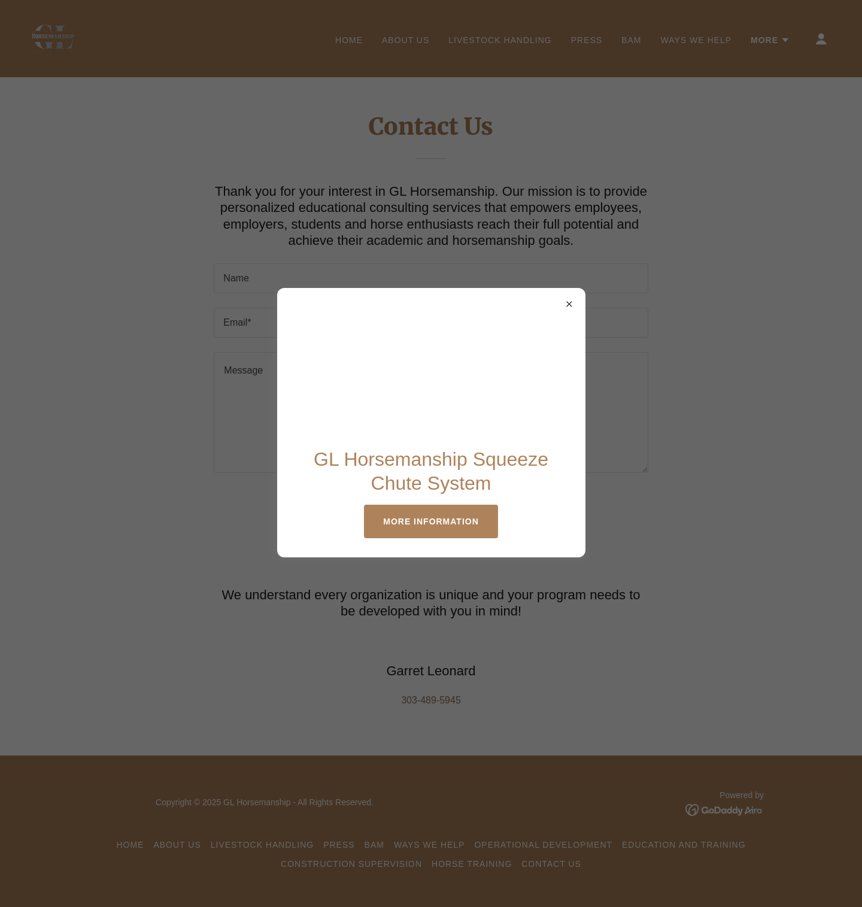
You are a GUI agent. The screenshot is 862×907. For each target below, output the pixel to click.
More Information (431, 521)
